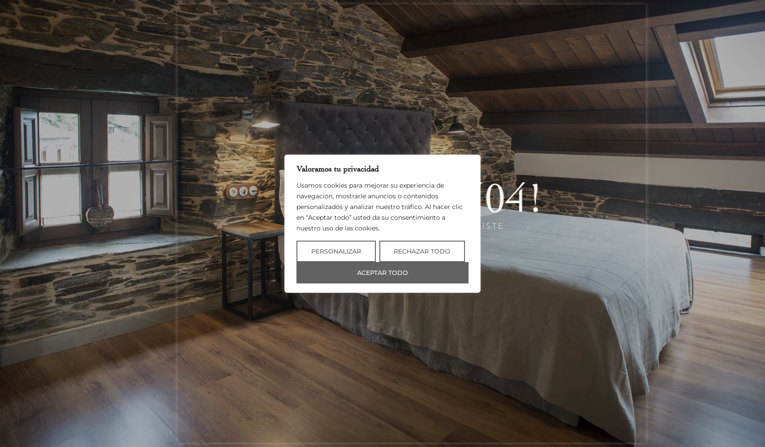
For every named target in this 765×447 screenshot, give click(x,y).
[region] (382, 224)
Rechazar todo (422, 251)
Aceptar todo (382, 273)
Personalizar (336, 251)
